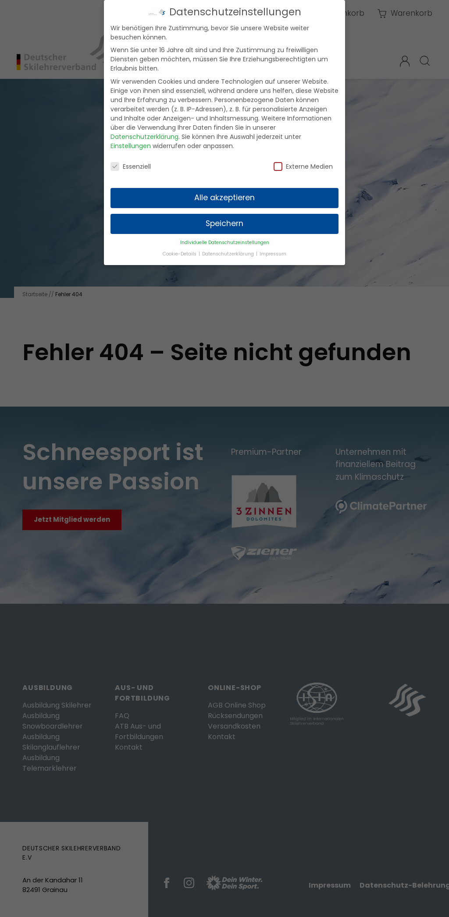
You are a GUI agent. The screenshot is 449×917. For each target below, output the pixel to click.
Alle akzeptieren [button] (224, 193)
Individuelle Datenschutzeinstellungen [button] (224, 238)
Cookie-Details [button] (180, 249)
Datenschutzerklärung (144, 131)
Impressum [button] (273, 249)
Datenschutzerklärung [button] (228, 249)
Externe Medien (303, 162)
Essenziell (130, 162)
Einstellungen (130, 141)
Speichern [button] (224, 219)
